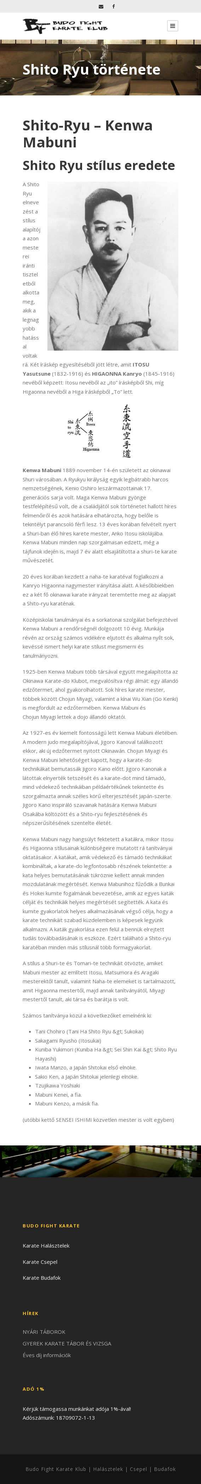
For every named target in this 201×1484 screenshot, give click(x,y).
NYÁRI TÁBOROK (44, 1331)
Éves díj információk (47, 1355)
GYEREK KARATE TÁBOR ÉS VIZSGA (67, 1343)
